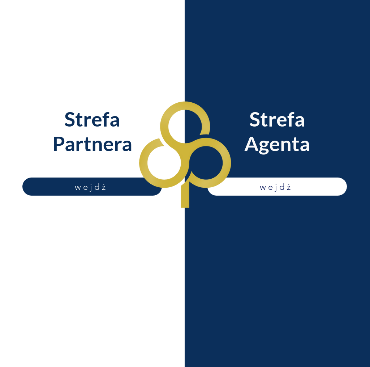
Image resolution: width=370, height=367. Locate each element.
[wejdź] (92, 187)
